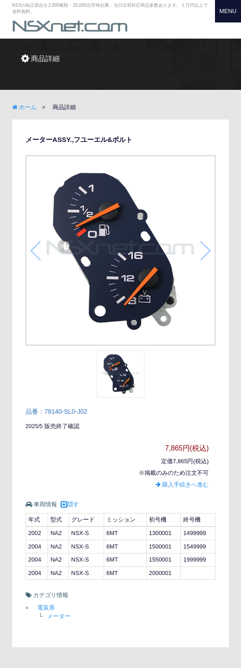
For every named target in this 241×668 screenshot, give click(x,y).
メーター (58, 616)
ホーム (24, 107)
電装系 (46, 607)
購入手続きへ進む (182, 484)
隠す (70, 504)
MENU (228, 11)
